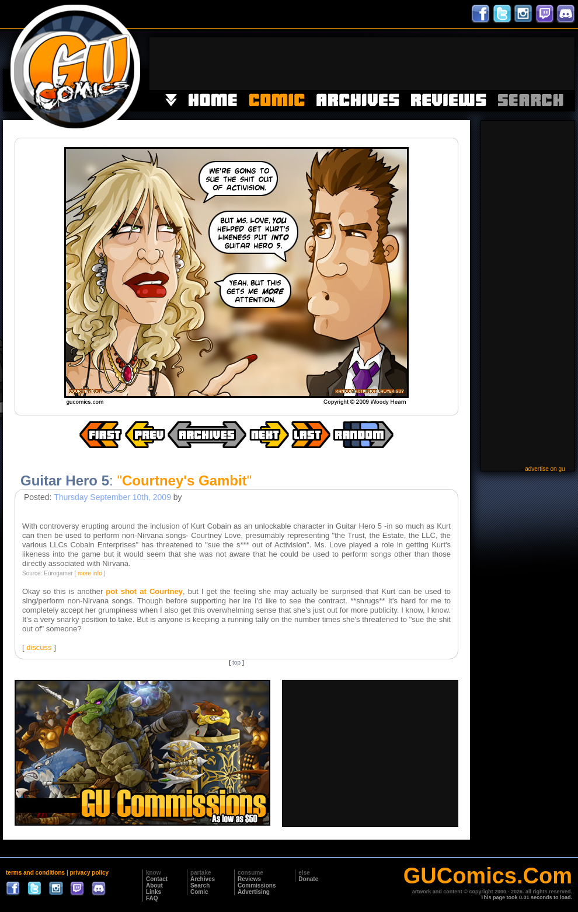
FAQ (152, 898)
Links (153, 892)
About (154, 885)
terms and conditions (35, 872)
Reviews (249, 879)
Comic (199, 892)
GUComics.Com (487, 876)
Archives (202, 879)
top (236, 662)
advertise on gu (545, 469)
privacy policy (89, 872)
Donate (308, 879)
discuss (38, 647)
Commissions (257, 885)
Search (200, 885)
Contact (157, 879)
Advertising (254, 892)
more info (90, 573)
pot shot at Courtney (144, 591)
